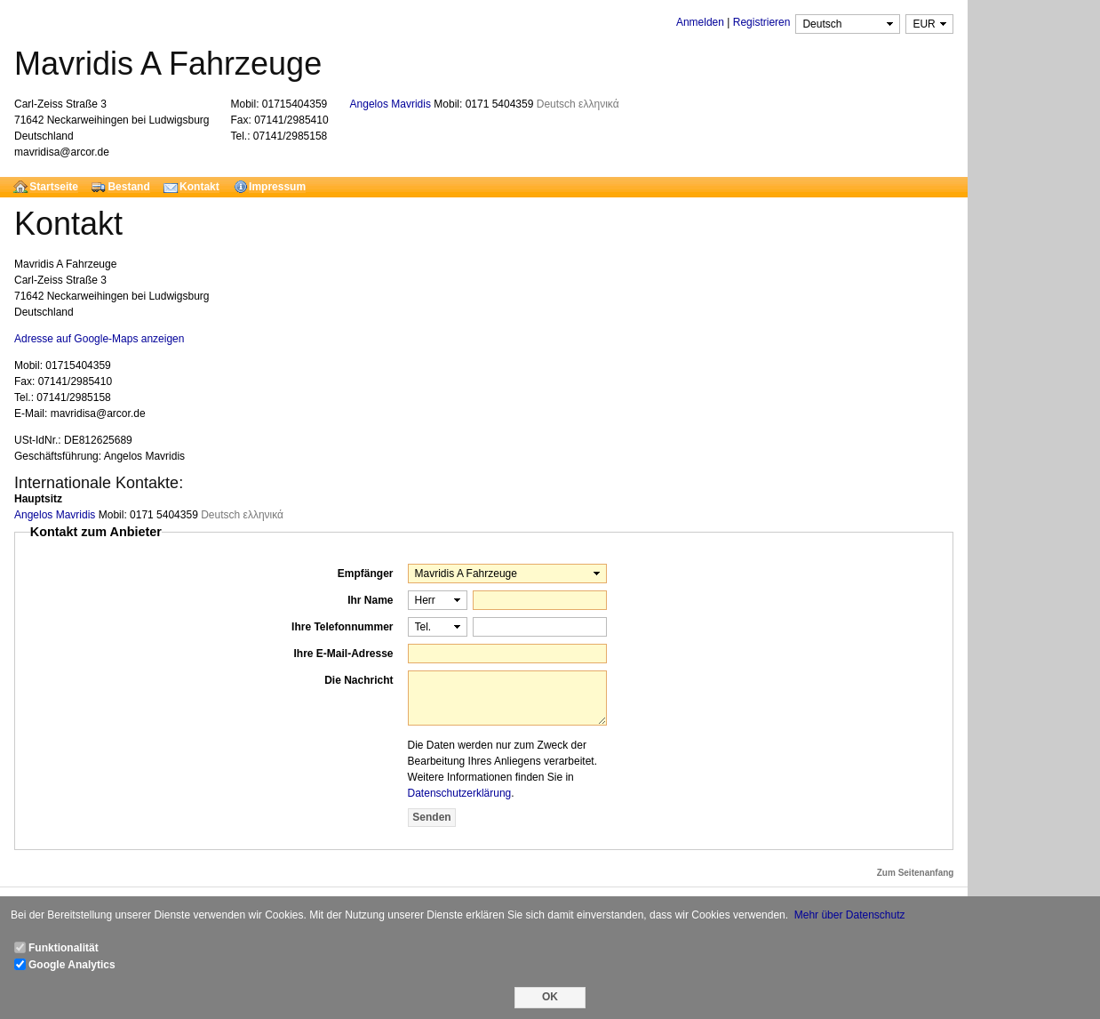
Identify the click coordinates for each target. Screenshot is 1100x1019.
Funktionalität (63, 948)
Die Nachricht (358, 680)
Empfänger (366, 573)
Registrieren (762, 22)
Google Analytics (72, 965)
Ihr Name (370, 600)
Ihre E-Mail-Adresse (343, 653)
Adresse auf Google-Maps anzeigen (99, 339)
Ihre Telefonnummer (342, 627)
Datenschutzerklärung (460, 793)
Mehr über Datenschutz (849, 915)
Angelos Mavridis (392, 104)
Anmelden (700, 22)
